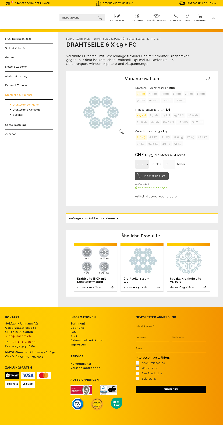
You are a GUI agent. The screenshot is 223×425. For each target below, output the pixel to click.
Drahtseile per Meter (26, 104)
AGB (73, 336)
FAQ (73, 331)
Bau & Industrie (149, 373)
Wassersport (147, 368)
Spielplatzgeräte (16, 124)
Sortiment (84, 38)
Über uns (77, 327)
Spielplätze (146, 378)
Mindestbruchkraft (147, 110)
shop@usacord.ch (18, 336)
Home (70, 38)
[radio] (141, 93)
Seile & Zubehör (15, 48)
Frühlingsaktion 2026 (18, 38)
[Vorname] (152, 337)
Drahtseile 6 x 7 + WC (136, 280)
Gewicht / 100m (145, 131)
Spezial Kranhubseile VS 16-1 (185, 280)
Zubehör (18, 114)
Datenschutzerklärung (86, 340)
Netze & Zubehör (16, 66)
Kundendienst (80, 363)
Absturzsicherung (16, 76)
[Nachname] (189, 337)
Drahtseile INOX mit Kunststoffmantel (91, 280)
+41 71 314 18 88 (23, 342)
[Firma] (171, 348)
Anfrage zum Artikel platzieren (93, 217)
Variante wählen (142, 78)
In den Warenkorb (154, 176)
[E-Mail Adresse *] (171, 326)
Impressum (78, 344)
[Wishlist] (208, 80)
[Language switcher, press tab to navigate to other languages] (213, 18)
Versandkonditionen (85, 367)
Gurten (9, 57)
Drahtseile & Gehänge (27, 109)
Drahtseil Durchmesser (149, 88)
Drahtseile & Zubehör (18, 94)
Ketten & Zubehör (16, 85)
